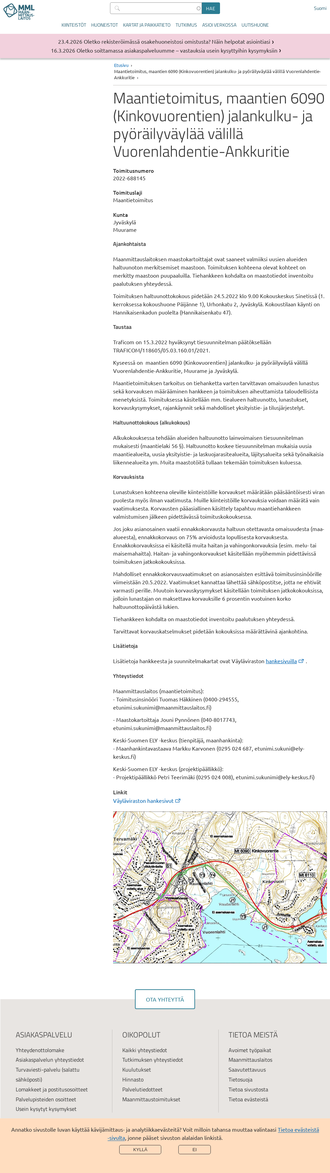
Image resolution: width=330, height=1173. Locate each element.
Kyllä (140, 1149)
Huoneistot (104, 24)
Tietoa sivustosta (248, 1089)
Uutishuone (255, 24)
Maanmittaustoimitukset (151, 1099)
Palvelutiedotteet (142, 1089)
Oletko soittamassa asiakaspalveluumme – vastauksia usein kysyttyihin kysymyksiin (177, 50)
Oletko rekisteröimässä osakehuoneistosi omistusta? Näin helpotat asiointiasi (177, 41)
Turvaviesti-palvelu (38, 1069)
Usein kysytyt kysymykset (46, 1109)
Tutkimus (186, 24)
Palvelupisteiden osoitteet (46, 1099)
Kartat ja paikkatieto (146, 24)
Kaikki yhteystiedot (144, 1050)
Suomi (320, 8)
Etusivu (121, 65)
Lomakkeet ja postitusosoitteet (52, 1089)
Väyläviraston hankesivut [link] (147, 800)
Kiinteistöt (73, 24)
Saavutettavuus (247, 1069)
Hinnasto (132, 1079)
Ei (194, 1149)
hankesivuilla (285, 660)
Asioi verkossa (219, 24)
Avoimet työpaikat (250, 1050)
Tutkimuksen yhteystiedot (152, 1060)
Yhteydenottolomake (40, 1050)
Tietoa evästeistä (248, 1099)
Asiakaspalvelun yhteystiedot (50, 1060)
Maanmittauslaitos (250, 1060)
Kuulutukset (136, 1069)
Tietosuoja (240, 1079)
